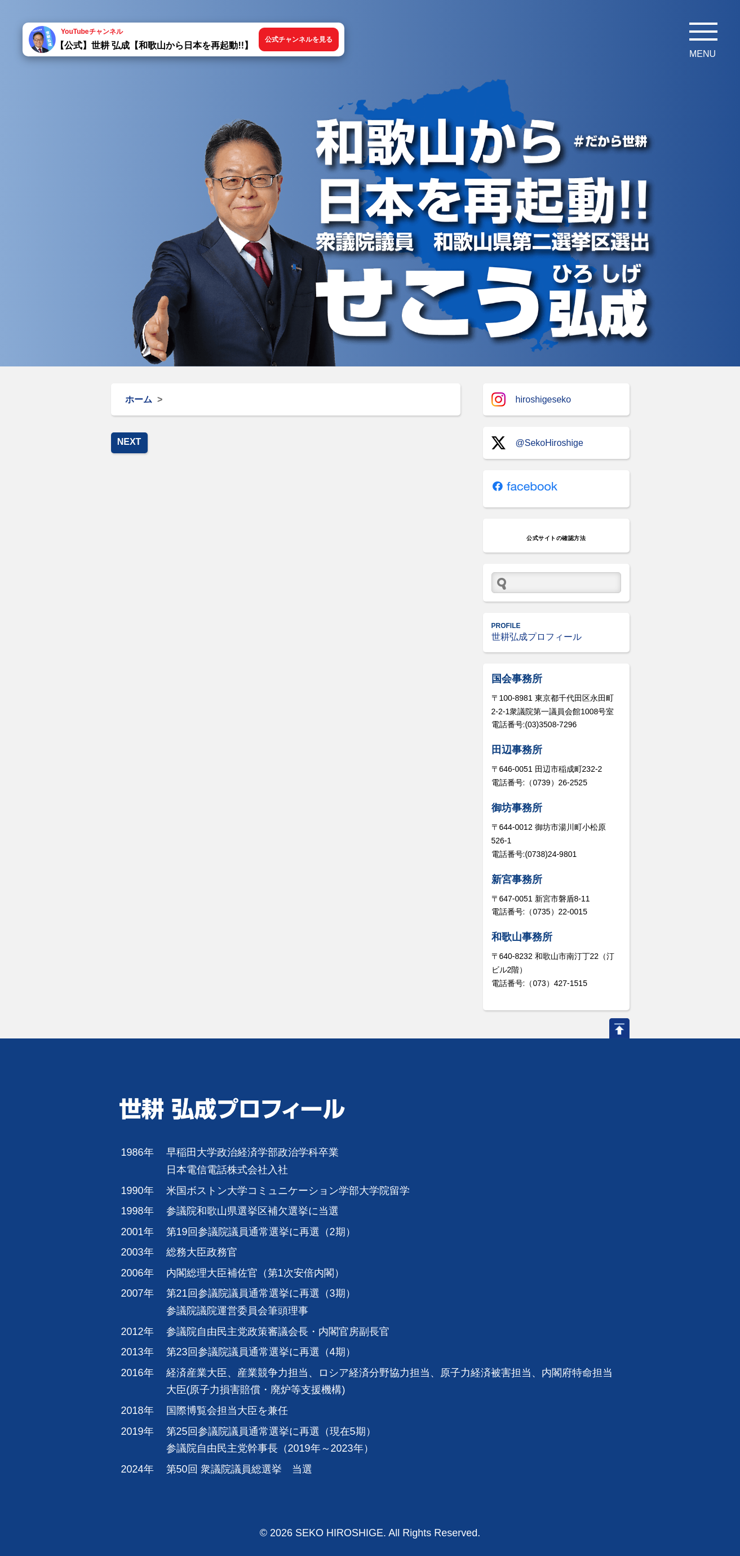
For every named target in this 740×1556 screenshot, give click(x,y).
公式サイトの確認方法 (556, 538)
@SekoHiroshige (537, 442)
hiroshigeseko (531, 399)
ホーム (138, 399)
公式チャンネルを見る (299, 39)
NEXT (129, 442)
